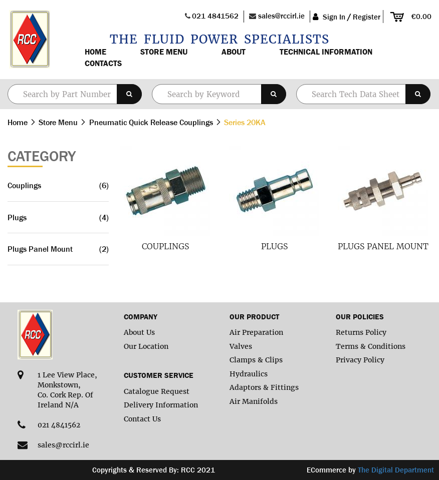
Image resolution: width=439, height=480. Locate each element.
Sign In (334, 17)
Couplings (165, 246)
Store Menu (163, 51)
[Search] (129, 94)
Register (366, 17)
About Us (139, 332)
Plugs (274, 246)
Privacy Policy (360, 359)
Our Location (146, 346)
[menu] (248, 57)
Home (95, 51)
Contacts (103, 63)
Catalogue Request (156, 391)
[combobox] (219, 94)
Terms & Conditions (370, 346)
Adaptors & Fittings (264, 387)
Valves (241, 346)
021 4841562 (215, 16)
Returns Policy (361, 332)
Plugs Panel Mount (383, 246)
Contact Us (142, 418)
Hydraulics (249, 373)
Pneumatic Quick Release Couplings (152, 122)
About (234, 51)
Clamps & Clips (256, 359)
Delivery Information (161, 404)
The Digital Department (396, 469)
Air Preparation (256, 332)
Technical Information (326, 51)
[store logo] (29, 39)
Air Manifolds (254, 401)
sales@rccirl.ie (281, 16)
